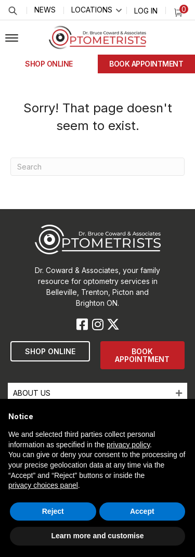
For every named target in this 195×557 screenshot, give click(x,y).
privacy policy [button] (128, 445)
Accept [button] (142, 511)
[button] (11, 38)
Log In (146, 10)
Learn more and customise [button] (97, 536)
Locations (91, 9)
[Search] (97, 167)
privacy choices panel (43, 485)
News (45, 9)
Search (12, 10)
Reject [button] (53, 511)
